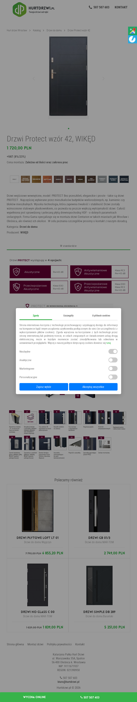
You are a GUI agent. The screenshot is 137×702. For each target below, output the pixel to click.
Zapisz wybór (43, 387)
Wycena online (34, 697)
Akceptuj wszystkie (93, 387)
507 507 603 (89, 697)
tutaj (108, 343)
